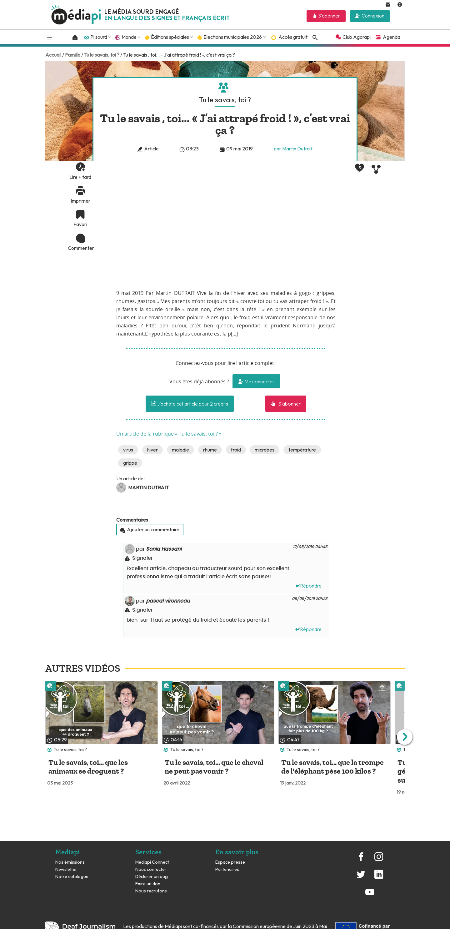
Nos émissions (70, 862)
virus (128, 450)
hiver (152, 450)
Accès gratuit (293, 37)
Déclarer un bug (151, 876)
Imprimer (80, 201)
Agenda (391, 37)
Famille (72, 55)
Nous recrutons (151, 891)
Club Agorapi (356, 37)
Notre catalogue (71, 876)
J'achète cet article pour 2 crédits (189, 404)
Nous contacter (151, 869)
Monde (129, 37)
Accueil (53, 55)
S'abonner (329, 16)
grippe (130, 463)
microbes (264, 450)
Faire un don (147, 883)
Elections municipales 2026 (232, 37)
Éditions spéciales (170, 37)
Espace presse (230, 862)
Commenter (80, 248)
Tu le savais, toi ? (101, 55)
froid (236, 450)
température (302, 450)
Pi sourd (98, 37)
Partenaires (227, 869)
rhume (210, 450)
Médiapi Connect (152, 862)
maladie (180, 450)
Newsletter (66, 869)
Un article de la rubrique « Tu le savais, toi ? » (169, 434)
